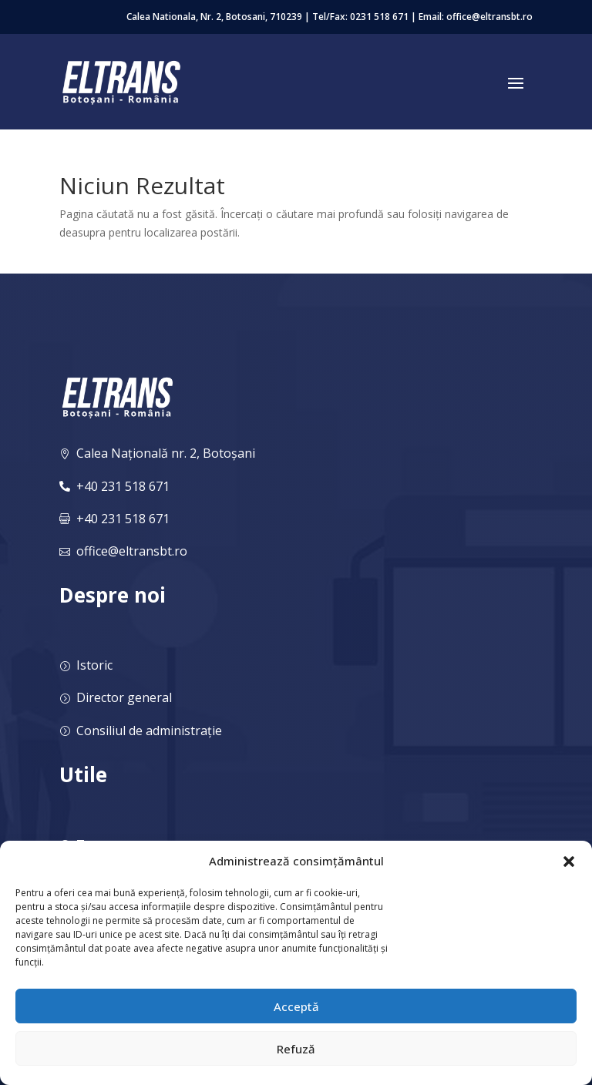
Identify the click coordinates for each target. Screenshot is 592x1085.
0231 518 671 (379, 16)
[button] (569, 861)
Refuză (296, 1048)
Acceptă (296, 1006)
